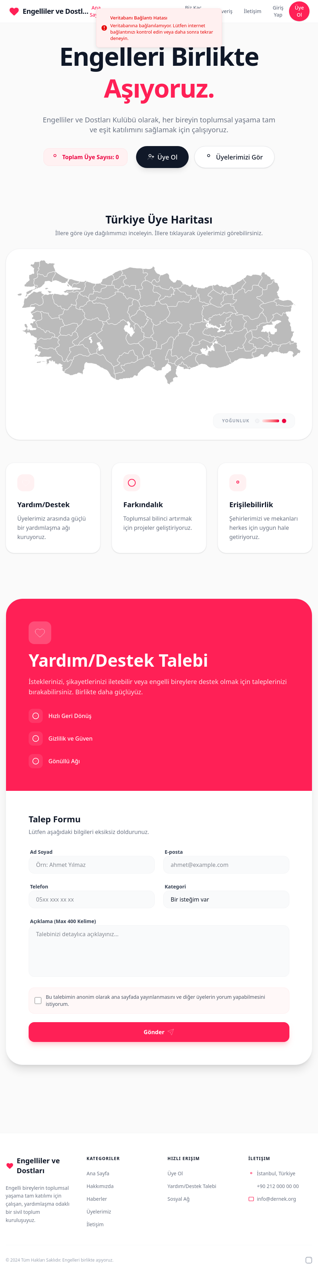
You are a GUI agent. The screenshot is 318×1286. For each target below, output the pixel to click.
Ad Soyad (41, 851)
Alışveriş (222, 11)
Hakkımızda (100, 1186)
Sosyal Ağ (178, 1198)
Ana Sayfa (98, 1173)
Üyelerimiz (99, 1211)
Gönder (159, 1032)
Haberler (97, 1198)
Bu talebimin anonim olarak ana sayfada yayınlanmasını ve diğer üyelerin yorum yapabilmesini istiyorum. (155, 1000)
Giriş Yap (278, 11)
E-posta (174, 851)
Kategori (175, 886)
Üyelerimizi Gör (234, 157)
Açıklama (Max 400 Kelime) (63, 921)
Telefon (39, 886)
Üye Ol (299, 11)
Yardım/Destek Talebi (191, 1186)
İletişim (252, 11)
